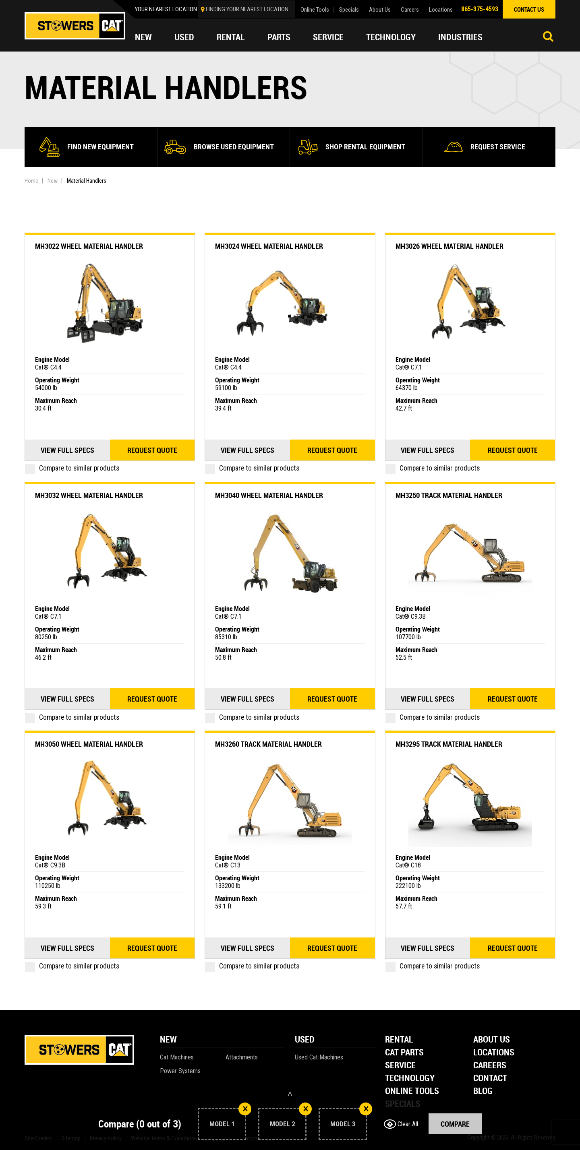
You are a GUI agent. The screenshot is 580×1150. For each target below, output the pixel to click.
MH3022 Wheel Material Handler (89, 246)
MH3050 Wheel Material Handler (89, 744)
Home (31, 181)
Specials (349, 10)
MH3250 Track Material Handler (449, 495)
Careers (410, 10)
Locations (441, 10)
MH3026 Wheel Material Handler (449, 246)
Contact (490, 1079)
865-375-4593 (479, 9)
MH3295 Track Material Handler (449, 744)
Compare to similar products (72, 468)
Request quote (152, 450)
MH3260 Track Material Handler (268, 744)
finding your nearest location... (249, 9)
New (143, 37)
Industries (460, 37)
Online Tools (314, 10)
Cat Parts (404, 1053)
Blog (483, 1091)
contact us (529, 9)
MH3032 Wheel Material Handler (89, 495)
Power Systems (180, 1071)
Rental (231, 37)
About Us (380, 10)
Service (328, 37)
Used (184, 37)
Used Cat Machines (319, 1057)
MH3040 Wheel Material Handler (269, 495)
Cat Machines (177, 1057)
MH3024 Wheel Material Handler (269, 246)
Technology (391, 37)
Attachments (242, 1057)
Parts (278, 37)
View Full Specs (67, 450)
